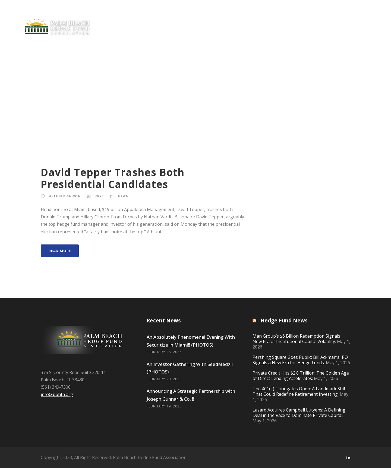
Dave (98, 196)
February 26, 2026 (164, 351)
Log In (380, 20)
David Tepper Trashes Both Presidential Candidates (112, 178)
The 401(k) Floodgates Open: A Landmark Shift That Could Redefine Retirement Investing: (300, 391)
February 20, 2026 (164, 378)
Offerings (267, 20)
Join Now (193, 20)
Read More (60, 250)
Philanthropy (233, 20)
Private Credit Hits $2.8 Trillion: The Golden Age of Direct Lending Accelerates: (301, 375)
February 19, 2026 (164, 406)
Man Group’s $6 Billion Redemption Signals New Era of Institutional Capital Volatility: (296, 338)
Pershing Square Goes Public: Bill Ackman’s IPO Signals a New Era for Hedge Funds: (300, 360)
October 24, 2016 (64, 196)
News (162, 20)
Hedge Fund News (284, 320)
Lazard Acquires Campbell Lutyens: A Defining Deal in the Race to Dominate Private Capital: (299, 412)
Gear (331, 20)
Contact (355, 20)
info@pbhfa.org (57, 394)
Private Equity (130, 20)
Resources (305, 20)
